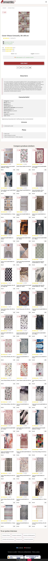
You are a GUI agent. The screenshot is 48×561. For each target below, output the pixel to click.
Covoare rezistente (16, 535)
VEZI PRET (24, 63)
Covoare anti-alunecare (8, 539)
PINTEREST (27, 548)
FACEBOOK (19, 548)
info (14, 169)
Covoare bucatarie (28, 539)
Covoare (4, 8)
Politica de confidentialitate (24, 552)
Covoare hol (19, 539)
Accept (29, 560)
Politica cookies (36, 552)
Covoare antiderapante (29, 535)
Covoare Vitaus (11, 8)
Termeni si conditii (12, 552)
